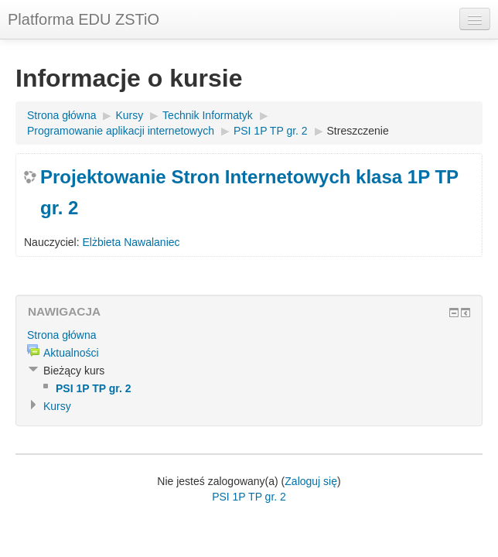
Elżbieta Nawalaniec (130, 242)
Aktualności (71, 353)
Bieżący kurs (73, 370)
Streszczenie (358, 131)
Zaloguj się (311, 481)
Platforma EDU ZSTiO (83, 19)
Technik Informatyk (207, 115)
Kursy (129, 115)
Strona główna (62, 115)
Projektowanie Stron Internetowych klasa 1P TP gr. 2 (249, 192)
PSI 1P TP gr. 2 (271, 131)
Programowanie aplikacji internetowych (120, 131)
